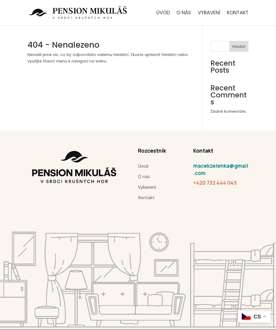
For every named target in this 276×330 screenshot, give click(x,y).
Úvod (163, 13)
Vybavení (209, 13)
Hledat (239, 46)
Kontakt (238, 13)
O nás (184, 13)
